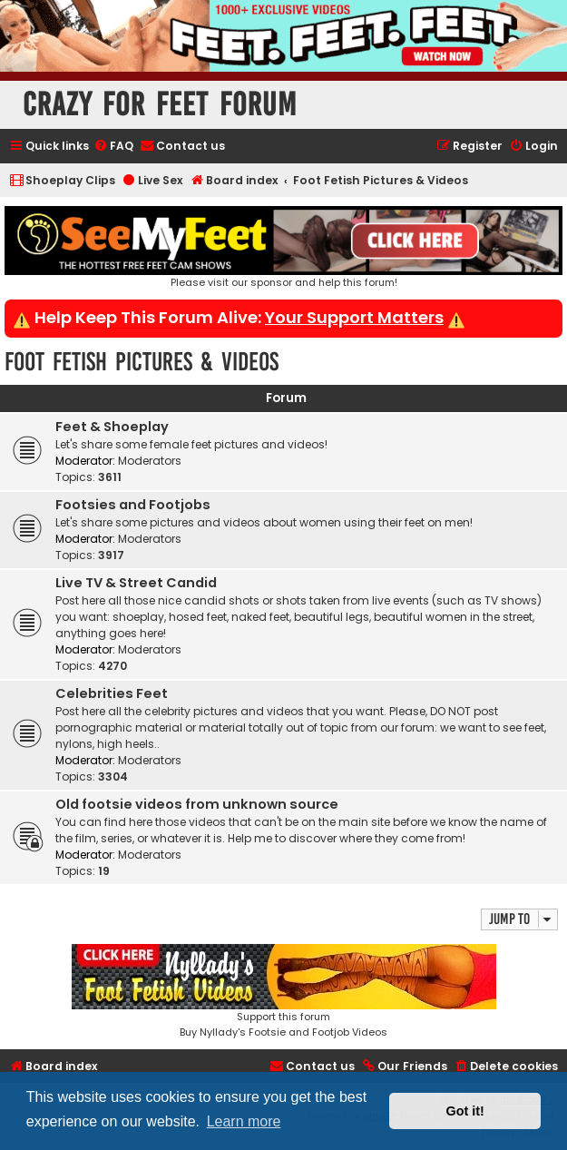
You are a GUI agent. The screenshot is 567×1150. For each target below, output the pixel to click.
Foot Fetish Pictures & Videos (142, 362)
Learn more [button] (244, 1121)
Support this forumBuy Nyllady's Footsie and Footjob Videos (284, 991)
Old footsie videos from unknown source (196, 804)
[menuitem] (113, 146)
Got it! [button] (465, 1111)
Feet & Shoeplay (112, 427)
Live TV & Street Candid (136, 583)
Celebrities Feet (111, 693)
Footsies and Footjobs (132, 505)
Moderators (149, 460)
